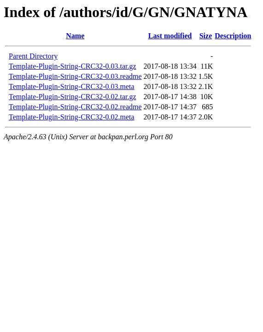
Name (75, 36)
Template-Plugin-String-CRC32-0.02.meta (71, 117)
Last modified (170, 36)
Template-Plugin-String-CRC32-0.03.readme (75, 76)
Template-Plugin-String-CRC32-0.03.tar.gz (72, 66)
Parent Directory (33, 56)
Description (233, 36)
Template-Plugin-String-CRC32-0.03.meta (71, 86)
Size (205, 36)
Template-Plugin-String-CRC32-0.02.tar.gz (72, 97)
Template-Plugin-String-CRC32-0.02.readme (75, 107)
